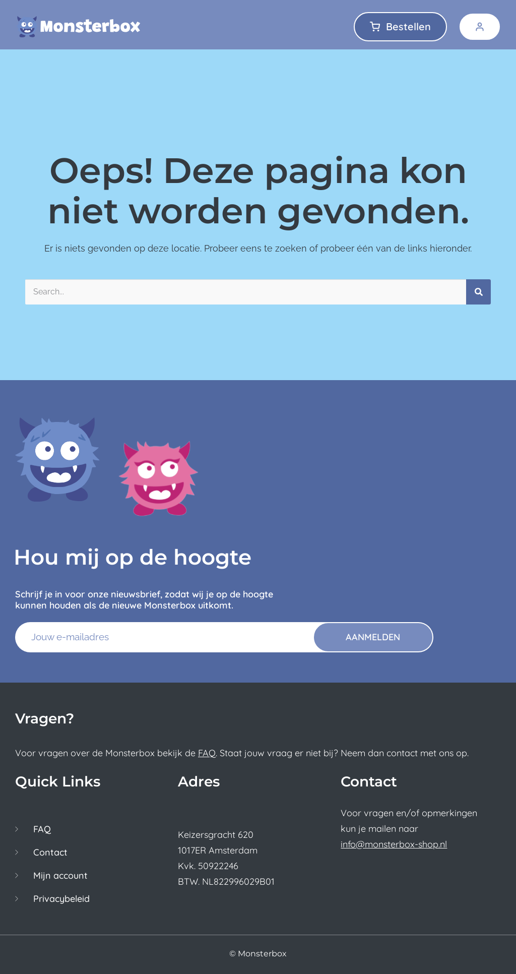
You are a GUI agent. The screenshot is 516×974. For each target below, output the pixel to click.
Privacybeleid (61, 898)
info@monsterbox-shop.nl (394, 844)
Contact (50, 852)
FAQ (207, 753)
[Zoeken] (478, 292)
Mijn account (60, 875)
